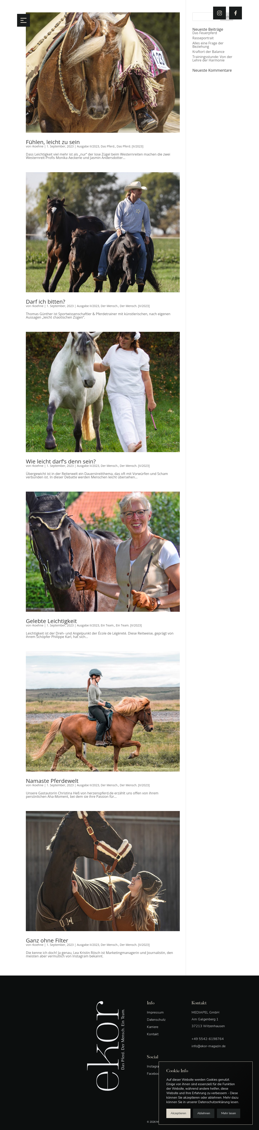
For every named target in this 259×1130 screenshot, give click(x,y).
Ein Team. (107, 625)
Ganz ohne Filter (47, 940)
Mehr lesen (228, 1113)
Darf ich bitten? (45, 301)
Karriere (152, 1027)
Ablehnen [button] (203, 1113)
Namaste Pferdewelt (52, 781)
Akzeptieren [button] (178, 1113)
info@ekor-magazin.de (208, 1046)
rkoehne (37, 146)
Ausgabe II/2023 (88, 146)
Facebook (154, 1073)
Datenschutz (156, 1019)
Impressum (155, 1012)
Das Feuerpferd (204, 33)
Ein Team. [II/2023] (129, 625)
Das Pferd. (108, 146)
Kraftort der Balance (208, 51)
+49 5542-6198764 (208, 1039)
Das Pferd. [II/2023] (130, 146)
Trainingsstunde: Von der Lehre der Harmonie (212, 58)
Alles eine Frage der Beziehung (208, 45)
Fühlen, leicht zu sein (53, 142)
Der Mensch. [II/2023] (135, 306)
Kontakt (152, 1034)
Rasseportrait (203, 38)
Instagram (154, 1066)
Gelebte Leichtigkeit (51, 621)
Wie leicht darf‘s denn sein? (61, 461)
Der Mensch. (109, 306)
